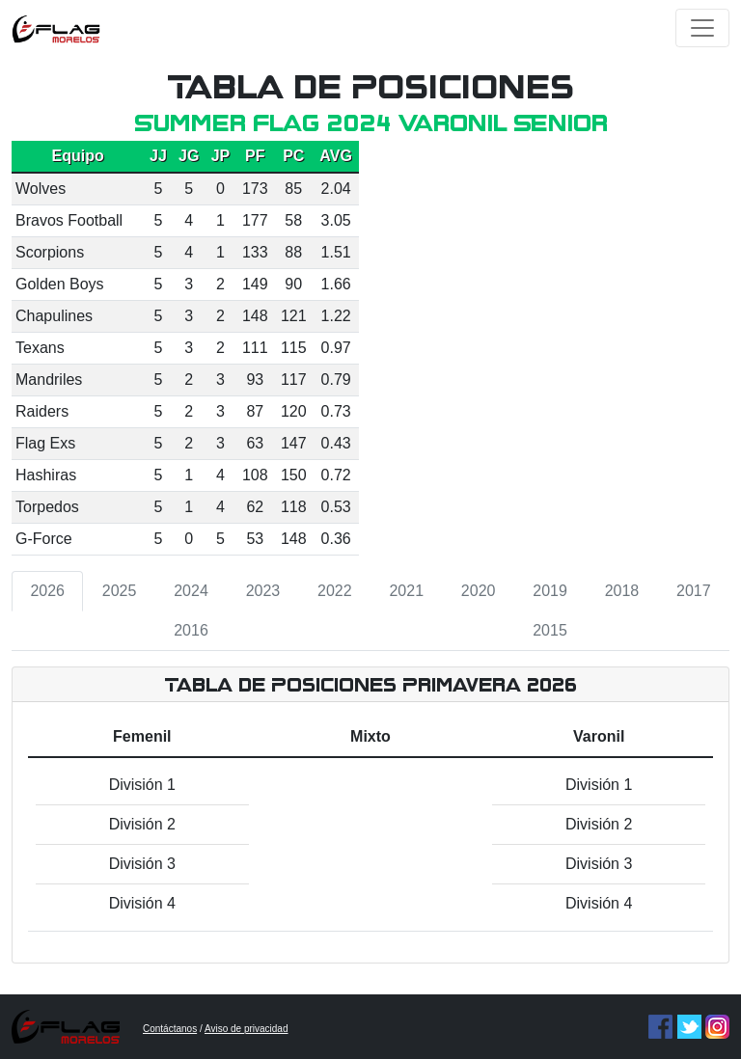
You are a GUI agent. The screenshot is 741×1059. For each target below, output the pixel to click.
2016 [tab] (191, 630)
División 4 (142, 903)
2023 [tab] (263, 591)
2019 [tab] (550, 591)
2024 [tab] (191, 591)
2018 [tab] (622, 591)
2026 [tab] (47, 591)
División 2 (142, 824)
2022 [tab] (334, 591)
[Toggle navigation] (702, 28)
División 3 (142, 863)
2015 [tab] (550, 630)
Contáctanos (170, 1028)
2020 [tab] (478, 591)
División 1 (142, 784)
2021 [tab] (406, 591)
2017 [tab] (693, 591)
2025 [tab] (119, 591)
